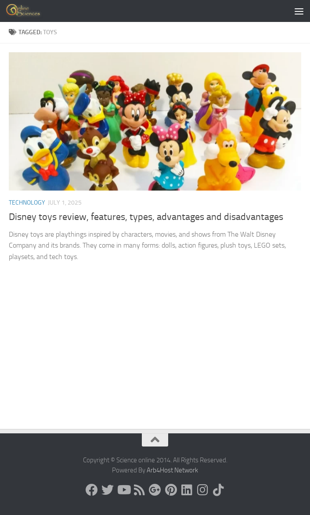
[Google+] (155, 490)
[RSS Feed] (139, 490)
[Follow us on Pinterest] (171, 490)
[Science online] (92, 490)
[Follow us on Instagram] (202, 490)
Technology (27, 202)
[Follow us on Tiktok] (218, 490)
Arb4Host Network (172, 470)
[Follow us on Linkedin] (186, 490)
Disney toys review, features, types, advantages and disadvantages (146, 217)
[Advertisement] (155, 363)
